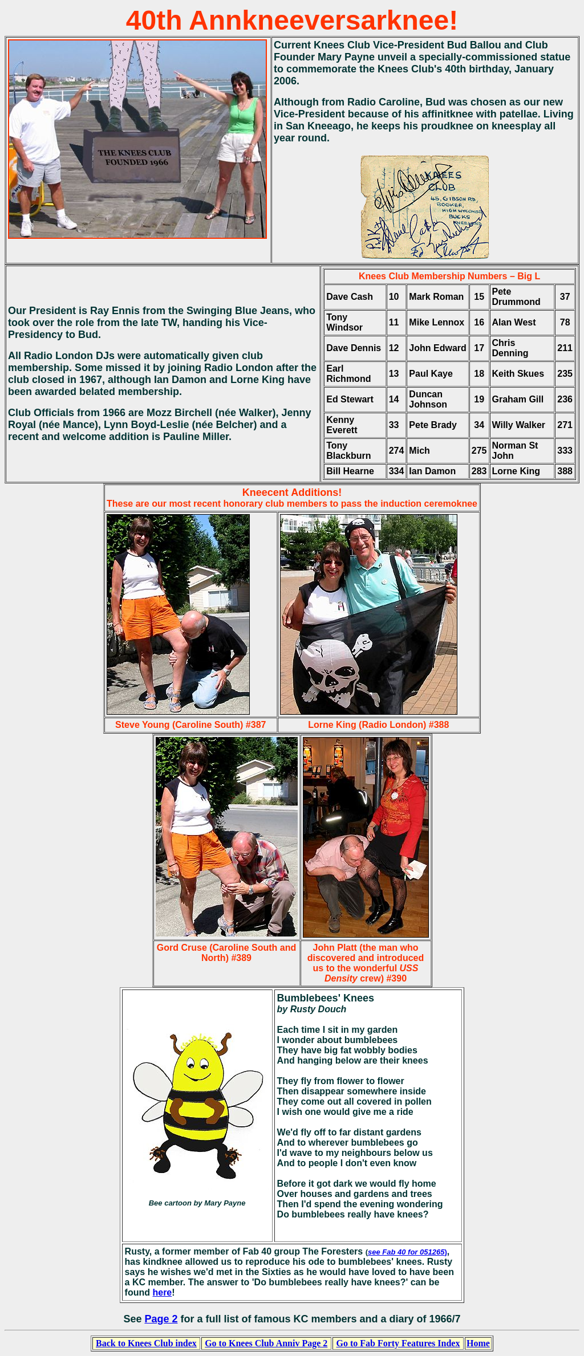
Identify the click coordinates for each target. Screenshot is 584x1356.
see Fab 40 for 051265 (406, 1252)
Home (478, 1343)
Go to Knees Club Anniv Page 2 (266, 1343)
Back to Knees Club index (146, 1343)
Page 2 (160, 1319)
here (162, 1292)
